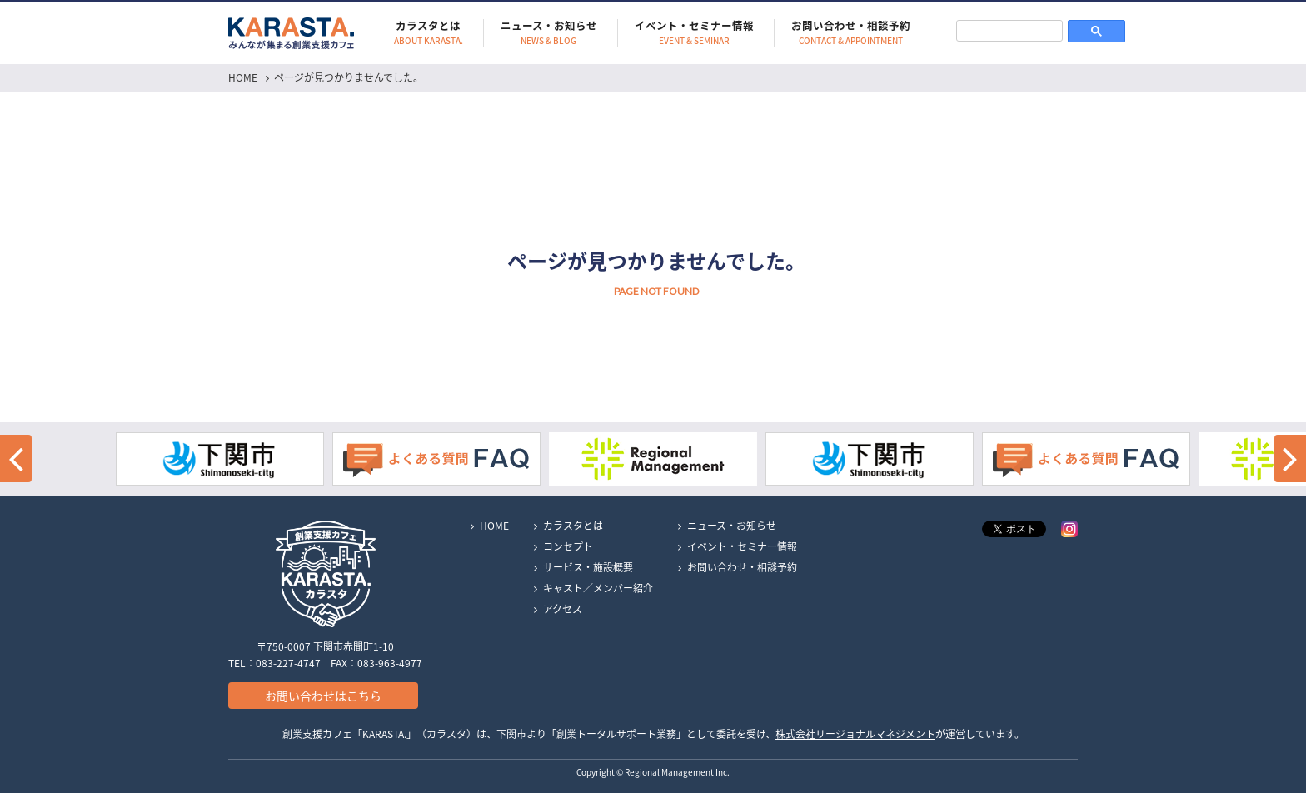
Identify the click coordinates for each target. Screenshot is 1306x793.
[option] (653, 459)
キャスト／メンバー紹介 (598, 588)
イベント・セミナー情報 (694, 32)
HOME (242, 77)
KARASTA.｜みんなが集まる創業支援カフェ (291, 33)
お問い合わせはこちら (323, 695)
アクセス (562, 608)
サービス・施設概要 (588, 567)
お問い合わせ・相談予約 (850, 32)
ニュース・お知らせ (549, 32)
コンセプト (568, 546)
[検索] (1009, 30)
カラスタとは (428, 32)
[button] (16, 458)
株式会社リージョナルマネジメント (855, 733)
